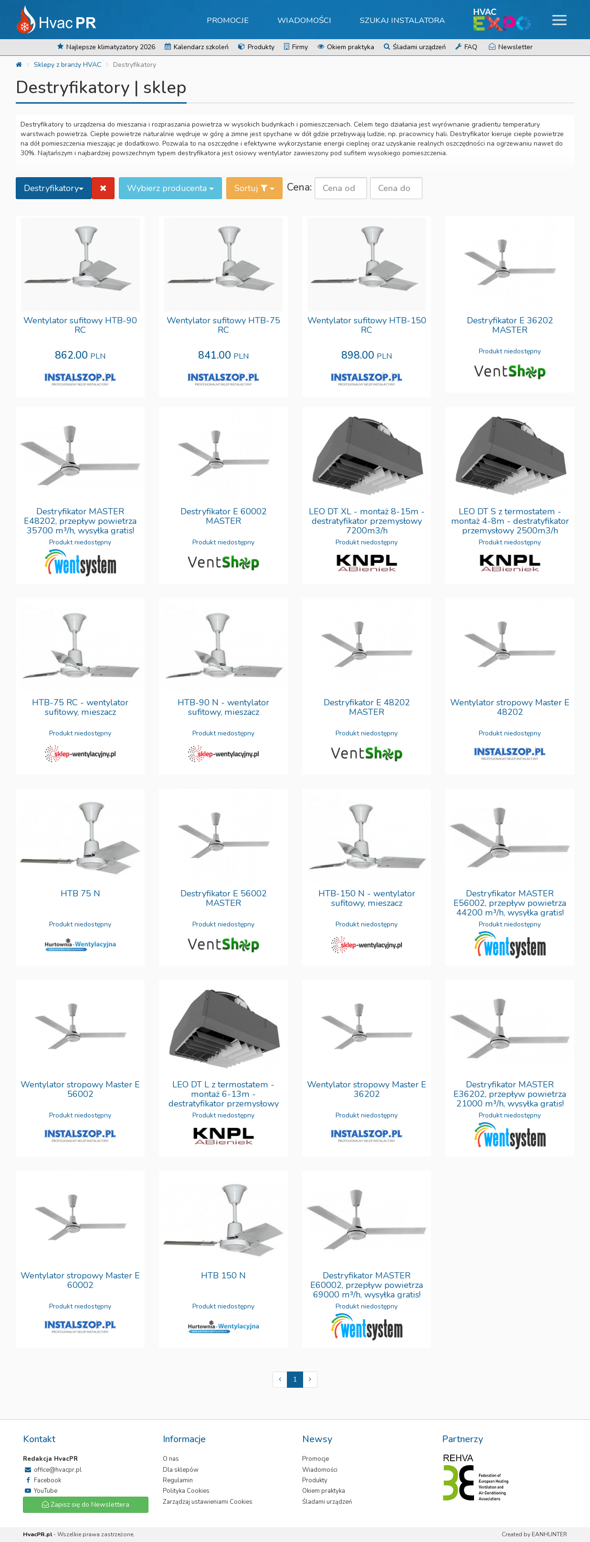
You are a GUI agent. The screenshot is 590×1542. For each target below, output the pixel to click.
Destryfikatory (54, 188)
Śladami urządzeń (415, 47)
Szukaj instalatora (402, 20)
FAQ (466, 47)
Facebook (42, 1480)
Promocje (228, 20)
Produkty (256, 47)
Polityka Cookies (186, 1491)
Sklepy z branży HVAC (67, 64)
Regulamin (178, 1480)
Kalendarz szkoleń (197, 47)
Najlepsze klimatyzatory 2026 (106, 47)
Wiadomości (305, 20)
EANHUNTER (549, 1534)
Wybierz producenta (170, 188)
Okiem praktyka (345, 47)
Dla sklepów (181, 1470)
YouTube (40, 1491)
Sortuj (254, 188)
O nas (171, 1459)
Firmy (296, 47)
